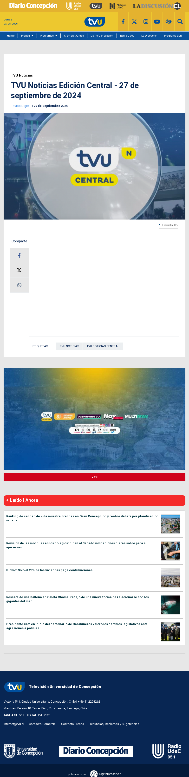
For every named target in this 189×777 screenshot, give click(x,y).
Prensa (25, 35)
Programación (173, 35)
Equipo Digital (21, 106)
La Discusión (149, 35)
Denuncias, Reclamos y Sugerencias (114, 724)
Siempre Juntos (74, 35)
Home (10, 35)
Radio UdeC (127, 35)
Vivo (94, 477)
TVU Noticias (22, 75)
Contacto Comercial (42, 724)
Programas (47, 35)
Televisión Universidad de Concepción (52, 687)
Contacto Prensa (72, 724)
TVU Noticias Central (103, 346)
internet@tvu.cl (14, 724)
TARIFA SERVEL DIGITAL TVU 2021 (27, 715)
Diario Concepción (102, 35)
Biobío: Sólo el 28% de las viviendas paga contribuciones (49, 570)
